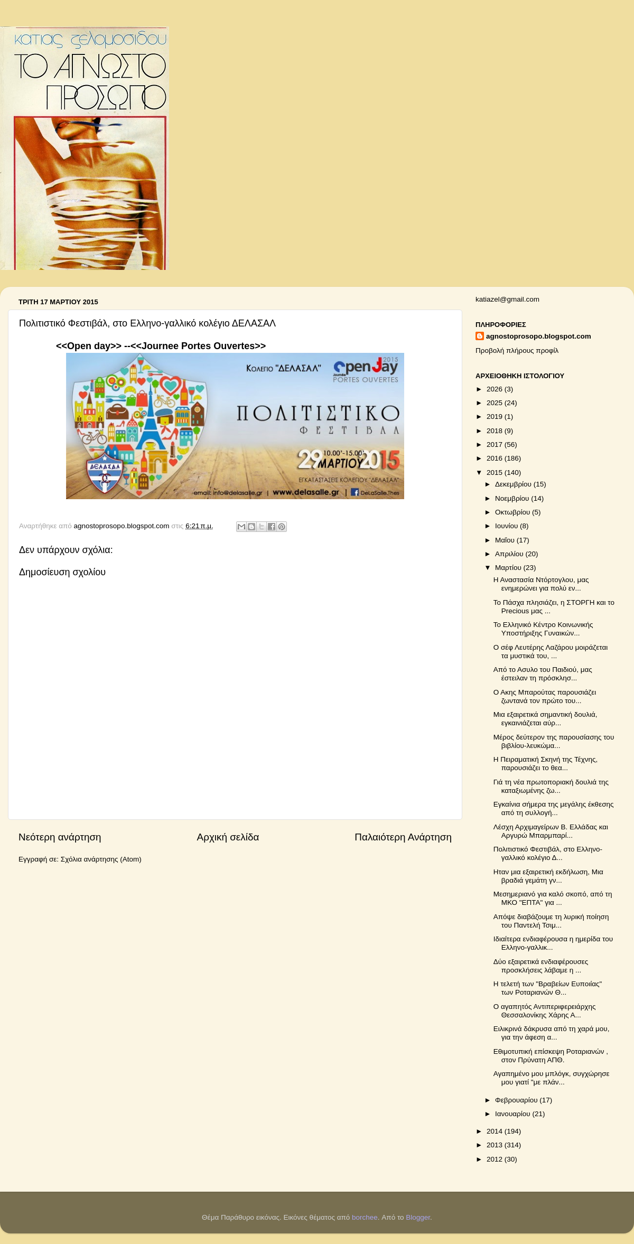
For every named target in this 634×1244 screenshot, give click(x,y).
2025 (496, 403)
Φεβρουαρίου (517, 1100)
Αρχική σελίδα (228, 837)
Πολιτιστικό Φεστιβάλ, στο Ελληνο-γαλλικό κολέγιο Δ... (547, 853)
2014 (496, 1131)
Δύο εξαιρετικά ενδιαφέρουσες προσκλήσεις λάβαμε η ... (541, 966)
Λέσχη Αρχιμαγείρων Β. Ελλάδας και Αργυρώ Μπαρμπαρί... (550, 831)
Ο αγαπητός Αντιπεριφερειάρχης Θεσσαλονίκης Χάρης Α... (544, 1011)
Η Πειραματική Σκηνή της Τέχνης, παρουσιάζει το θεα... (545, 763)
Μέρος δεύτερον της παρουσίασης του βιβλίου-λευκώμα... (553, 741)
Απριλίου (510, 554)
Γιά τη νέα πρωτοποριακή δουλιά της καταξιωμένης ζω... (551, 786)
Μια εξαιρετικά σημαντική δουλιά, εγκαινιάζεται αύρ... (545, 718)
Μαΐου (506, 540)
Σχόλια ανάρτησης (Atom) (101, 859)
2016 (496, 458)
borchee (365, 1217)
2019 (496, 416)
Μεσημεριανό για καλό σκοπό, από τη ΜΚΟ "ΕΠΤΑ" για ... (552, 898)
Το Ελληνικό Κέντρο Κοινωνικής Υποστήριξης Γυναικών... (543, 629)
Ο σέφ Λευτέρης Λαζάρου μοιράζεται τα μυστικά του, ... (550, 651)
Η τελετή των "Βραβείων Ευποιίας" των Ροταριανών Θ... (547, 988)
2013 (496, 1145)
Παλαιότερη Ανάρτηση (403, 837)
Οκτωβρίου (513, 512)
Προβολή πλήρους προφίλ (517, 350)
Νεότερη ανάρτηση (59, 837)
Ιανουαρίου (513, 1114)
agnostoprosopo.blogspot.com (538, 336)
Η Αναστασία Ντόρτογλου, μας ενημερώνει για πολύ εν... (541, 584)
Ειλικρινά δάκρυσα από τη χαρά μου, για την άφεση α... (551, 1033)
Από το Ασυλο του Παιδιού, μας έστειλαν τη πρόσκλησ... (542, 674)
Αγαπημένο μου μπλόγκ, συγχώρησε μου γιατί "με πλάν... (551, 1078)
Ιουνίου (507, 526)
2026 (496, 389)
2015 (496, 472)
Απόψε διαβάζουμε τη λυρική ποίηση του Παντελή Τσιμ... (551, 921)
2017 (496, 444)
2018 (496, 431)
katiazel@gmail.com (507, 299)
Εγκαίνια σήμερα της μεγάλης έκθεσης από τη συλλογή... (553, 808)
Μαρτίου (509, 568)
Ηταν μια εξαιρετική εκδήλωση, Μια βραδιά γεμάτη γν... (548, 876)
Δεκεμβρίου (514, 484)
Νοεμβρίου (513, 498)
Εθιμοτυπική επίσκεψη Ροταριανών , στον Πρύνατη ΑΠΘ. (550, 1055)
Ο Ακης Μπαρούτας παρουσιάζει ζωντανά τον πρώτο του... (544, 696)
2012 (496, 1159)
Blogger (418, 1217)
